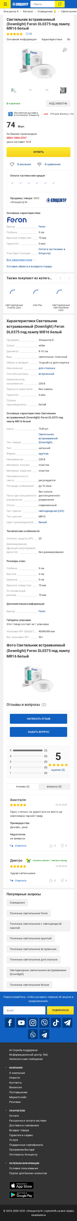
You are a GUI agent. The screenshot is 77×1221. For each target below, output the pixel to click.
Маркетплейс (18, 1097)
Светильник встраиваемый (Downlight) (48, 438)
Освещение (17, 902)
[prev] (60, 278)
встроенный (46, 373)
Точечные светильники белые (29, 984)
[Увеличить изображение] (65, 50)
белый (43, 522)
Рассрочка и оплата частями (27, 1120)
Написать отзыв (38, 718)
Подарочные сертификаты (26, 1144)
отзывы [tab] (21, 786)
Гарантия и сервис (21, 1135)
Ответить (18, 845)
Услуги (13, 1139)
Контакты (15, 1082)
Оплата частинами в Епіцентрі (52, 251)
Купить (38, 151)
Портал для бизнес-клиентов (28, 1173)
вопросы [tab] (52, 786)
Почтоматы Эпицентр (23, 1154)
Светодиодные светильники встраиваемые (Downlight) (38, 972)
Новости (14, 1077)
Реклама (15, 1101)
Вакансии (15, 1087)
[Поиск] (60, 4)
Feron (42, 226)
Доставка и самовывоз (24, 1125)
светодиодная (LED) (51, 510)
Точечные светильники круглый (31, 938)
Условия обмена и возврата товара (29, 266)
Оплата (14, 1115)
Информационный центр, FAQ (28, 1054)
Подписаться (60, 1010)
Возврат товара (19, 1130)
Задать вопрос (38, 731)
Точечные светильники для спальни (33, 959)
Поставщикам (18, 1092)
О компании (17, 1072)
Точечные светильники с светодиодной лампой (36, 925)
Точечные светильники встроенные (33, 949)
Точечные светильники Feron (29, 913)
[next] (69, 278)
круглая (43, 453)
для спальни (47, 368)
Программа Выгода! (21, 1149)
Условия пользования (23, 1168)
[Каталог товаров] (5, 4)
